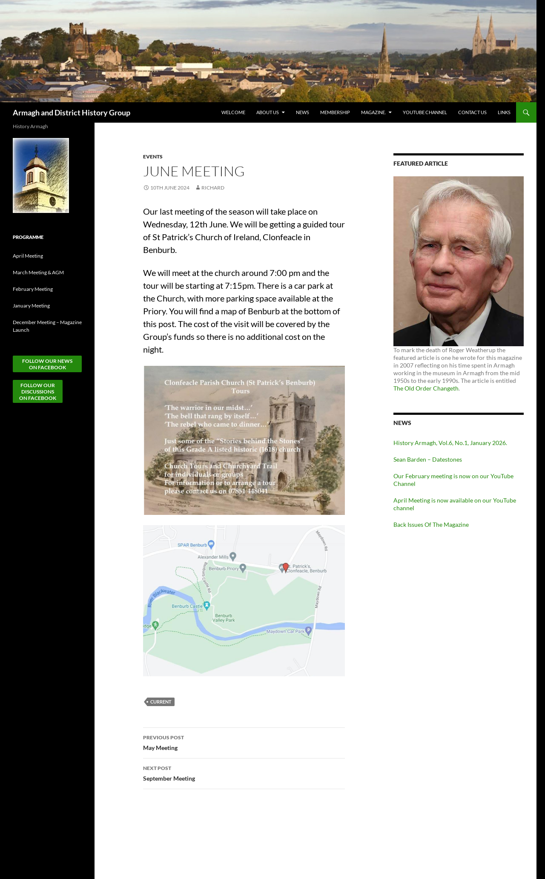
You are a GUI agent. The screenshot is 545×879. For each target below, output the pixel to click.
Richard (212, 187)
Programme (28, 237)
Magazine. (373, 112)
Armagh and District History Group (71, 112)
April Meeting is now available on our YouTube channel (454, 504)
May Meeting (244, 741)
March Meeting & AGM (38, 272)
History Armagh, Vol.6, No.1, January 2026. (450, 442)
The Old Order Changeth (426, 388)
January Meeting (31, 305)
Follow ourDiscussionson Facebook (37, 391)
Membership (335, 112)
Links (504, 112)
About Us (267, 112)
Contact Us (472, 112)
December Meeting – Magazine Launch (47, 326)
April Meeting (28, 256)
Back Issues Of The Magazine (431, 524)
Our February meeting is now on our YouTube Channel (453, 479)
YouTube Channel (425, 112)
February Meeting (33, 289)
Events (153, 156)
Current (161, 701)
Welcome (233, 112)
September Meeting (244, 772)
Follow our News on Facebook (47, 364)
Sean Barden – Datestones (427, 459)
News (302, 112)
